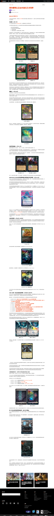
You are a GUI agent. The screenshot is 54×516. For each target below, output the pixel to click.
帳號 (52, 1)
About (35, 493)
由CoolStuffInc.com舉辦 (29, 383)
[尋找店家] (19, 494)
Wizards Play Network (37, 498)
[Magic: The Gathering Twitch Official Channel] (10, 503)
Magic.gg (45, 494)
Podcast (26, 497)
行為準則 (11, 515)
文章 (22, 1)
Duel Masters (27, 506)
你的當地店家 (18, 23)
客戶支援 (23, 515)
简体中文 (16, 16)
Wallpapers (26, 498)
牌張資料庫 (48, 1)
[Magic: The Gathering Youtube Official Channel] (14, 503)
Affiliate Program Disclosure (37, 500)
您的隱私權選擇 (41, 515)
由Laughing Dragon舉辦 (28, 380)
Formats (26, 494)
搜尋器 (44, 1)
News (10, 4)
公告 (12, 4)
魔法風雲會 (45, 493)
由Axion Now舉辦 (24, 382)
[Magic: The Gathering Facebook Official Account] (3, 503)
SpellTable (45, 499)
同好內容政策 (28, 515)
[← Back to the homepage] (3, 1)
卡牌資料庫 (45, 497)
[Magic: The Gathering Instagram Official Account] (18, 503)
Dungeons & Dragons (28, 505)
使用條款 (5, 515)
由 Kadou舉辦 (23, 381)
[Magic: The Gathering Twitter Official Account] (7, 503)
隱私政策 (17, 515)
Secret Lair (45, 498)
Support (35, 497)
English (11, 16)
